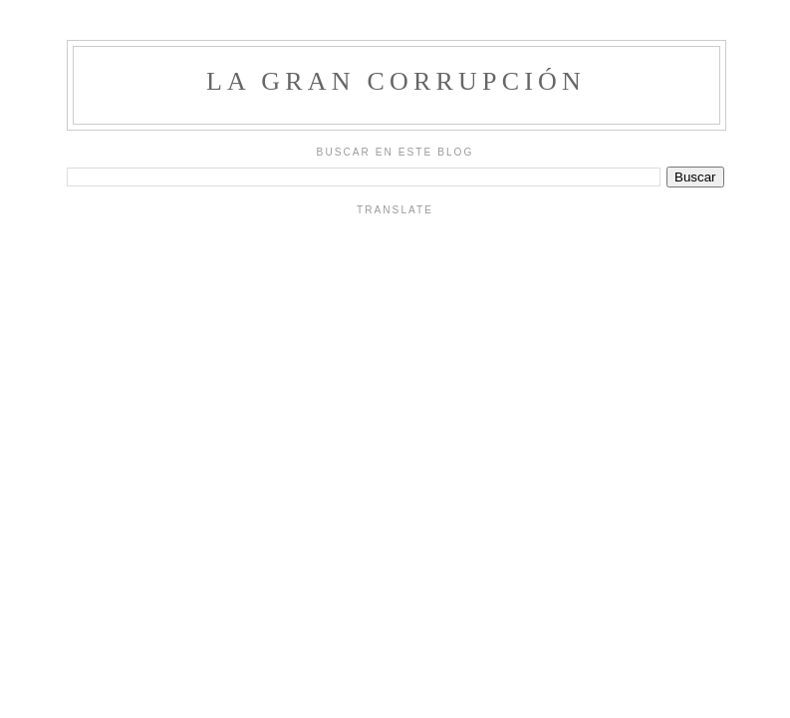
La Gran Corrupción (396, 81)
